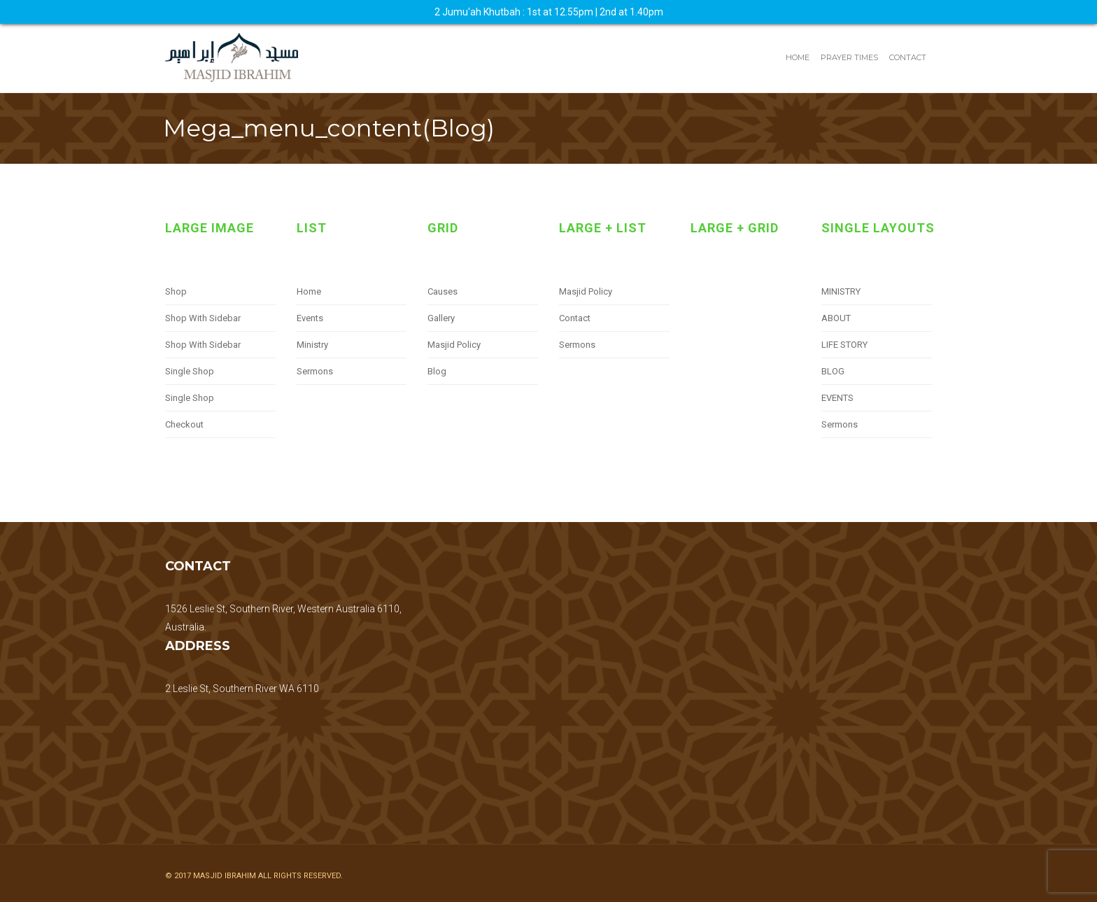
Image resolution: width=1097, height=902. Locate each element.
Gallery (441, 318)
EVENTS (837, 398)
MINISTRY (841, 291)
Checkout (184, 424)
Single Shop (189, 371)
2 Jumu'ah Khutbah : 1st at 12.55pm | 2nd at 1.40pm (548, 11)
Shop (176, 291)
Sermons (315, 371)
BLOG (832, 371)
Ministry (312, 344)
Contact (907, 57)
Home (797, 57)
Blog (436, 371)
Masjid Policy (454, 344)
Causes (442, 291)
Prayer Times (849, 57)
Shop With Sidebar (203, 318)
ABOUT (836, 318)
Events (310, 318)
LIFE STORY (844, 344)
